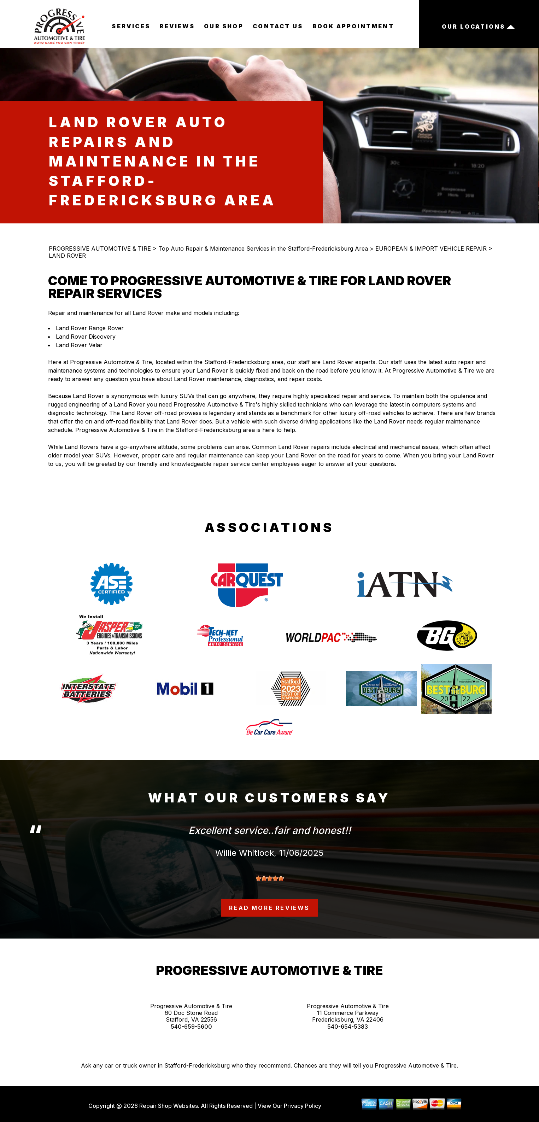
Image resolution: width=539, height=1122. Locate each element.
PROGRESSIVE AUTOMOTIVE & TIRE (100, 248)
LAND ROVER (67, 255)
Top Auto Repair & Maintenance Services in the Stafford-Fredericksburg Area (263, 248)
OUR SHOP (224, 26)
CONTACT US (278, 26)
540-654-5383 (347, 1026)
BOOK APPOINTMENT (353, 26)
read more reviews (269, 907)
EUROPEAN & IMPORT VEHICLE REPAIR (431, 248)
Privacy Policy (302, 1105)
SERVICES (131, 26)
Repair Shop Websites (168, 1105)
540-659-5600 (191, 1026)
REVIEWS (176, 26)
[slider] (270, 878)
